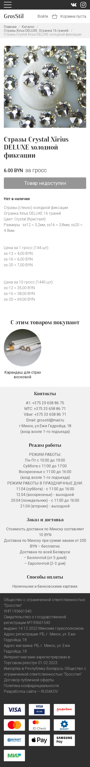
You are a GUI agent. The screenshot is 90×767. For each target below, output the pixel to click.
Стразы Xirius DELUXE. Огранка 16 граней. (36, 30)
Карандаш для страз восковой (22, 374)
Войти (43, 16)
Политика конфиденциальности (31, 685)
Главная (10, 27)
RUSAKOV (49, 691)
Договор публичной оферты (29, 680)
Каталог (28, 27)
